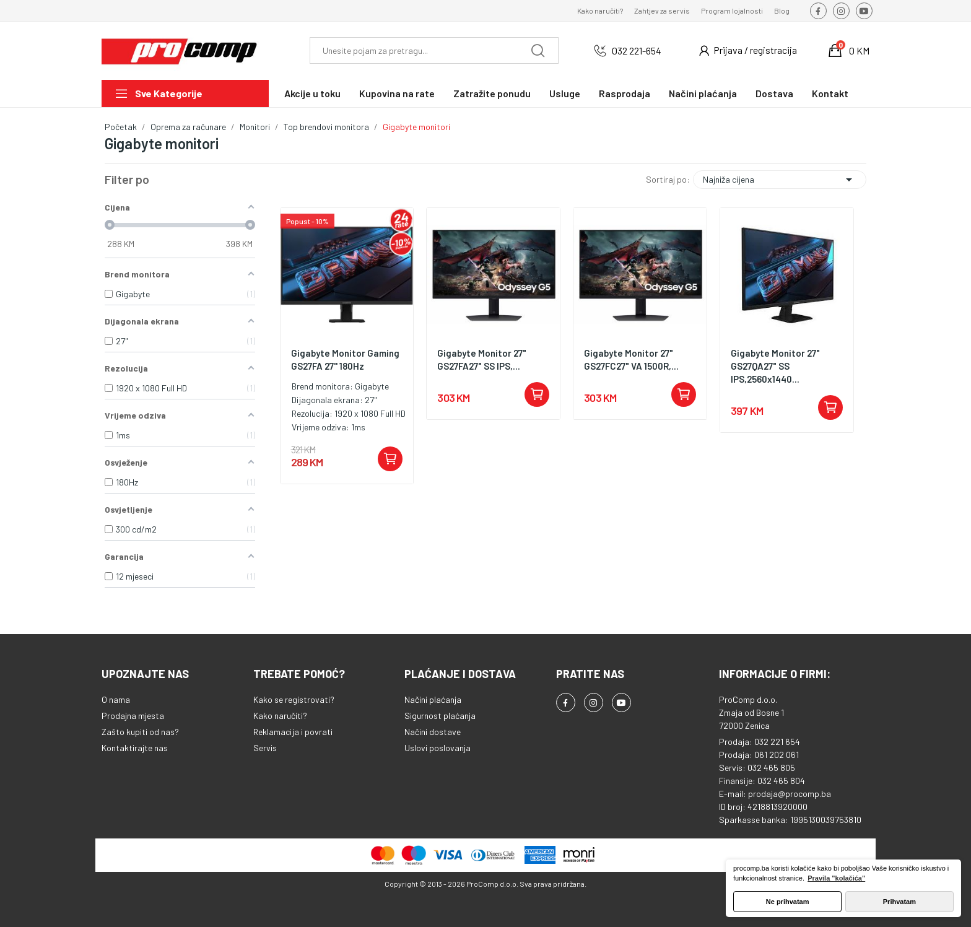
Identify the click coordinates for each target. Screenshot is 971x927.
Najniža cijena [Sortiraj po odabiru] (779, 179)
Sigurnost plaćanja (440, 715)
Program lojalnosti (732, 10)
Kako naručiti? (600, 10)
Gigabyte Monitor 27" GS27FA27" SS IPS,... (481, 359)
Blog (782, 10)
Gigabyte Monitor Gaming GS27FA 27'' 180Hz (345, 359)
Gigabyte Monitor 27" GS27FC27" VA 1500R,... (631, 359)
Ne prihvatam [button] (787, 901)
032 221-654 (636, 50)
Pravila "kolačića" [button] (836, 878)
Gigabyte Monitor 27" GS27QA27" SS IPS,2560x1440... (775, 366)
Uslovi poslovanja (437, 747)
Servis (265, 747)
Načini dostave (432, 731)
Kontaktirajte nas (135, 747)
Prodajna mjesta (133, 715)
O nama (116, 699)
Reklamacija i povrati (293, 731)
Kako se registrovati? (293, 699)
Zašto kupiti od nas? (140, 731)
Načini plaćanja (432, 699)
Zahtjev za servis (662, 10)
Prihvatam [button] (899, 901)
